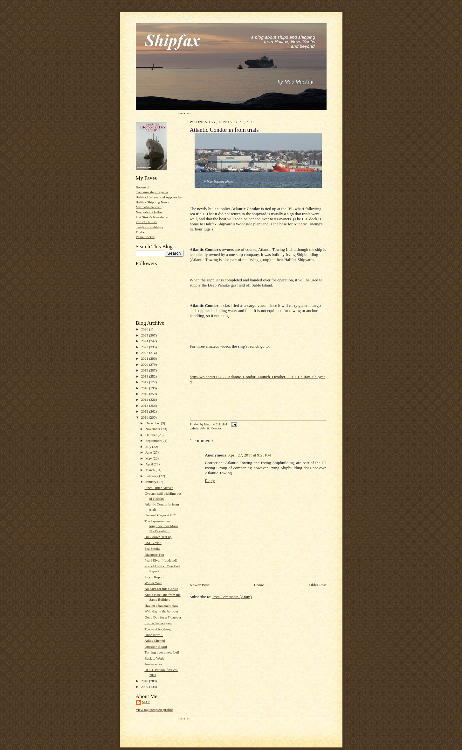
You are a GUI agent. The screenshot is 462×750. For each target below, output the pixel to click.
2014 (145, 399)
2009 (145, 687)
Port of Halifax (146, 222)
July (148, 447)
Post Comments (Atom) (232, 596)
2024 (145, 341)
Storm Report (154, 577)
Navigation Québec (149, 212)
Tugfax (141, 232)
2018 (145, 376)
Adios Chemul (154, 640)
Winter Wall (153, 583)
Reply (210, 480)
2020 (145, 364)
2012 (145, 411)
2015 (145, 394)
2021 (145, 358)
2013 (145, 405)
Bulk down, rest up (157, 537)
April (149, 464)
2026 (145, 329)
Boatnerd (142, 187)
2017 (145, 382)
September (153, 440)
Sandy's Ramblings (149, 227)
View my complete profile (154, 709)
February (152, 476)
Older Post (317, 585)
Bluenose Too (154, 554)
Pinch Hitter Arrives (158, 488)
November (153, 429)
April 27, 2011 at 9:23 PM (249, 455)
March (150, 470)
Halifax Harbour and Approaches (159, 197)
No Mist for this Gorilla (161, 589)
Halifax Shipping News (152, 202)
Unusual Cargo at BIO (160, 515)
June (149, 452)
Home (259, 585)
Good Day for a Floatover (162, 617)
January (151, 482)
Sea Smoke (152, 548)
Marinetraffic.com (149, 207)
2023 (145, 347)
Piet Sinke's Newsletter (152, 217)
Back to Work (154, 658)
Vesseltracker (145, 237)
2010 (145, 681)
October (151, 435)
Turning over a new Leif (161, 652)
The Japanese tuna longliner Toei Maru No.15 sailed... (161, 526)
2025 (145, 335)
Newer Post (199, 585)
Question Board (155, 646)
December (153, 423)
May (149, 458)
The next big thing (157, 629)
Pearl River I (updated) (160, 560)
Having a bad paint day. (161, 605)
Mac (146, 702)
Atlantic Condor (210, 428)
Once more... (153, 635)
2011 (145, 417)
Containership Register (152, 192)
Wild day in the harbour (161, 611)
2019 (145, 370)
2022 (145, 353)
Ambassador (153, 664)
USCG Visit (152, 543)
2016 (145, 388)
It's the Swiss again (158, 623)
